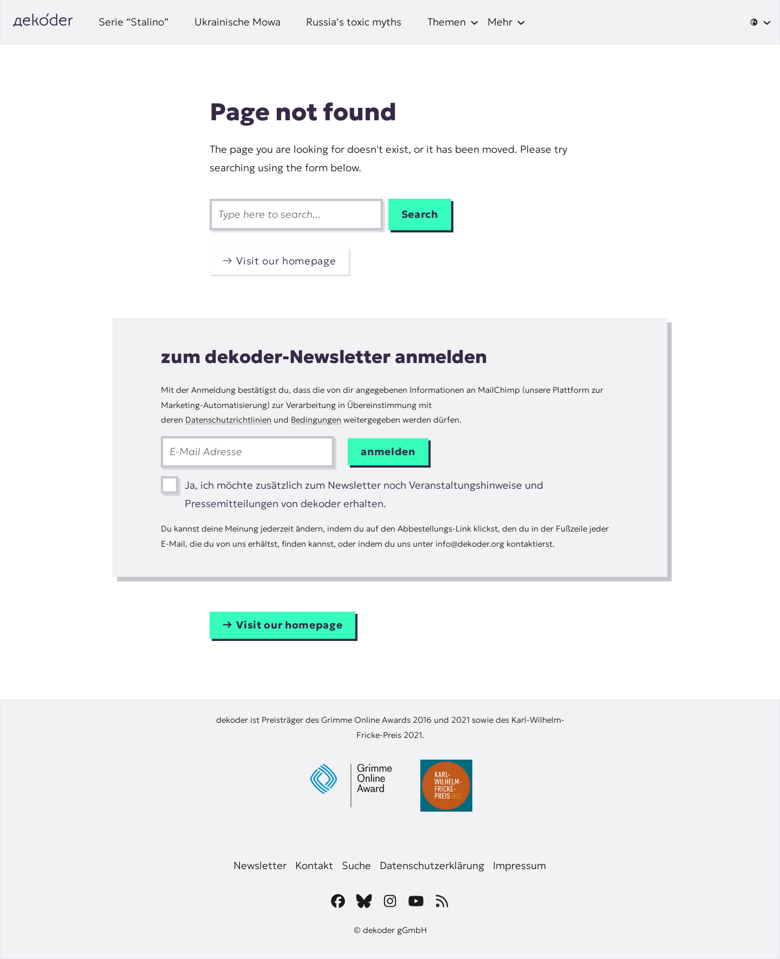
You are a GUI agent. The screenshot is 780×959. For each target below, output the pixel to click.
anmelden (388, 451)
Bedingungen (316, 419)
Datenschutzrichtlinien (228, 419)
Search (419, 214)
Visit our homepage (286, 261)
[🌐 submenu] (760, 22)
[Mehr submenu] (506, 22)
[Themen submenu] (453, 22)
